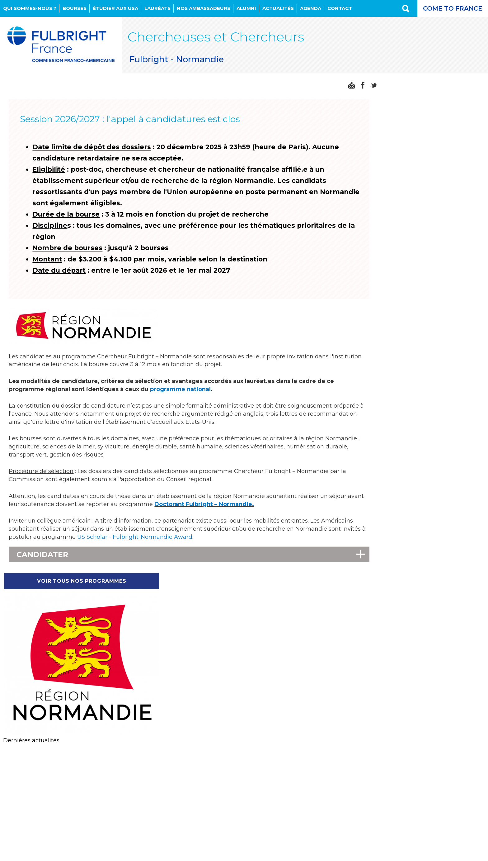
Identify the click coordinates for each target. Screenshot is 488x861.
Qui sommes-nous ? (29, 8)
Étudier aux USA (115, 8)
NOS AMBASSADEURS (203, 8)
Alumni (246, 8)
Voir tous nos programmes (429, 82)
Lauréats (157, 8)
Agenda (310, 8)
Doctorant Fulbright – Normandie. (222, 511)
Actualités (278, 8)
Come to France (451, 8)
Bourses (75, 8)
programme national (181, 393)
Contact (339, 8)
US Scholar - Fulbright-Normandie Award (160, 544)
